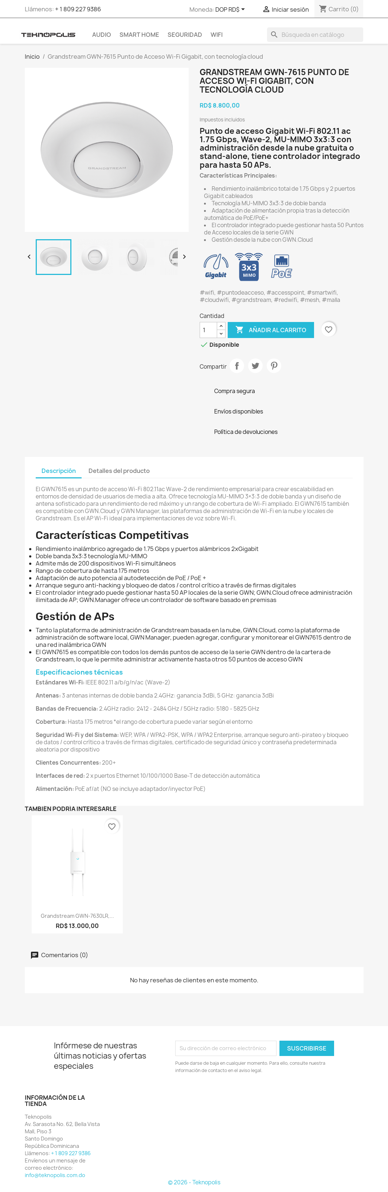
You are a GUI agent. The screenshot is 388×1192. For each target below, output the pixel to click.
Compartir (237, 365)
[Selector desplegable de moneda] (231, 9)
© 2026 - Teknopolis (194, 1182)
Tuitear (255, 365)
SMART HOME (139, 35)
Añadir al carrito (270, 330)
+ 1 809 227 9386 (78, 9)
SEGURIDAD (185, 35)
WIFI (217, 35)
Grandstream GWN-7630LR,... (77, 915)
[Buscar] (315, 34)
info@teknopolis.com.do (55, 1175)
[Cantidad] (208, 330)
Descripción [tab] (59, 471)
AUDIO (101, 35)
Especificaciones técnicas (79, 672)
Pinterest (274, 365)
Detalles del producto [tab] (119, 471)
